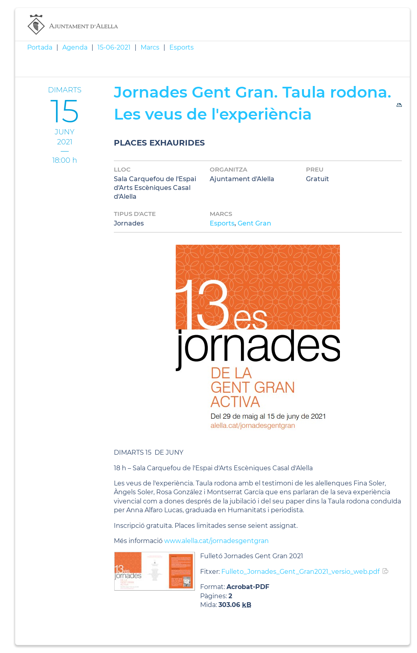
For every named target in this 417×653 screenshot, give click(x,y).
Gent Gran (254, 223)
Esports (181, 47)
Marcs (150, 47)
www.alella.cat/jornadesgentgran (216, 541)
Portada (39, 47)
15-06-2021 (114, 47)
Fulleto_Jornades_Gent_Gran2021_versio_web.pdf (300, 571)
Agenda (74, 47)
